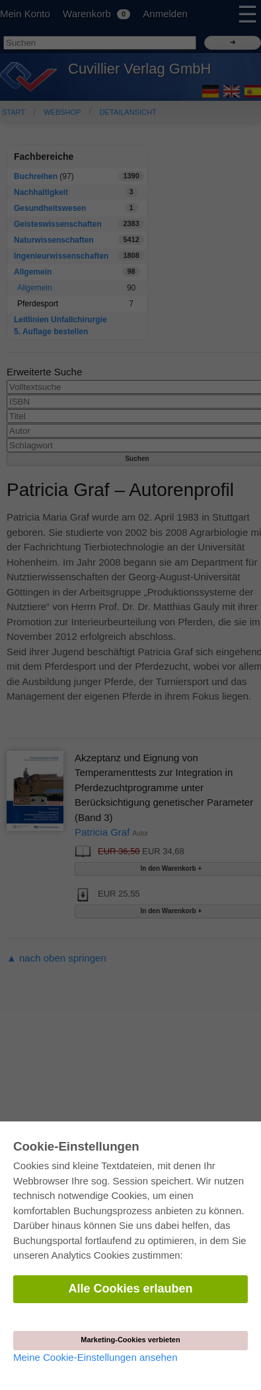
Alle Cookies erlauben (130, 1288)
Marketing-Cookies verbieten (130, 1340)
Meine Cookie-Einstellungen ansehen (95, 1357)
